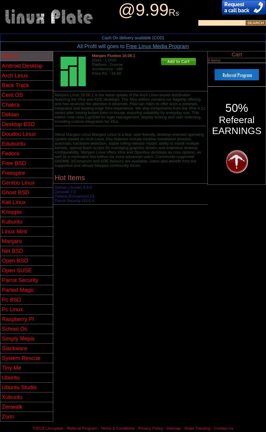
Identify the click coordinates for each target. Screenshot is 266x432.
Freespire (13, 173)
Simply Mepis (18, 338)
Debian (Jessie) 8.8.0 (73, 187)
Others (10, 56)
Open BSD (15, 260)
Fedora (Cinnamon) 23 (74, 196)
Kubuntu (12, 222)
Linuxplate (55, 428)
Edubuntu (13, 144)
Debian (10, 114)
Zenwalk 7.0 (65, 192)
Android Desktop (22, 66)
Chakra (11, 105)
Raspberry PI (18, 319)
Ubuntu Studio (19, 387)
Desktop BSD (18, 124)
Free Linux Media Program (157, 46)
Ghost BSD (15, 192)
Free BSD (14, 163)
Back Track (15, 85)
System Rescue (21, 358)
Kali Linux (14, 202)
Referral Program (82, 428)
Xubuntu (12, 397)
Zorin (8, 416)
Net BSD (12, 251)
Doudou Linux (19, 134)
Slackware (14, 348)
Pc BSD (11, 299)
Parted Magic (18, 290)
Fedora (10, 153)
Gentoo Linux (18, 183)
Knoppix (12, 212)
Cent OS (12, 95)
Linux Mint (14, 231)
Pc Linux (12, 309)
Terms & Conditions (117, 428)
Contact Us (223, 428)
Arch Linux (15, 75)
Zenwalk (12, 407)
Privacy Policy (150, 428)
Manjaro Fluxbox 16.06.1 (113, 55)
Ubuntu (11, 377)
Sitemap (173, 428)
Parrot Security (20, 280)
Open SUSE (17, 270)
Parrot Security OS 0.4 (74, 200)
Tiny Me (11, 368)
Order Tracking (197, 428)
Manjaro (12, 241)
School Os (14, 329)
